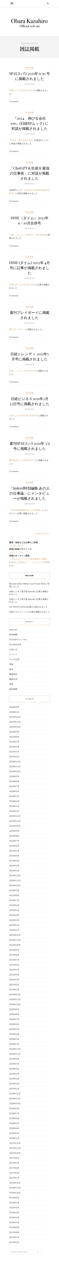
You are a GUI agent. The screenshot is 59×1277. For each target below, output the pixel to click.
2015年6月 (14, 1242)
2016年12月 (15, 1182)
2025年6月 (14, 746)
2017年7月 (14, 1163)
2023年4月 (14, 855)
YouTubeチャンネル (18, 639)
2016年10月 (15, 1192)
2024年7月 (14, 786)
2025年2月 (14, 756)
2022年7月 (14, 900)
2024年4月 (14, 801)
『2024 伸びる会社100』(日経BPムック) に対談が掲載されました (29, 123)
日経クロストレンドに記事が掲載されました (29, 611)
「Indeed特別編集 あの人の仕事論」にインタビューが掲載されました (29, 493)
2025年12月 (15, 717)
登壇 (11, 684)
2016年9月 (14, 1197)
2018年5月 (14, 1123)
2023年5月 (14, 850)
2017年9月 (14, 1158)
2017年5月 (14, 1173)
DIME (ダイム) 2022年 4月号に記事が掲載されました (29, 267)
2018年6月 (14, 1118)
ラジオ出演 (14, 659)
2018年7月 (14, 1113)
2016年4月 (14, 1217)
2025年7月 (14, 741)
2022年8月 (14, 895)
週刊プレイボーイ (17, 329)
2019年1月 (14, 1088)
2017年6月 (14, 1168)
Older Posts (42, 533)
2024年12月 (15, 761)
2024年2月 (14, 806)
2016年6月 (14, 1207)
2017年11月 (15, 1148)
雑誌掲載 (29, 67)
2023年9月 (14, 831)
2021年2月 (14, 984)
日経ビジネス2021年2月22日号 (23, 415)
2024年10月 (15, 771)
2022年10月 (15, 885)
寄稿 (11, 664)
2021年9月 (14, 950)
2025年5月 (14, 751)
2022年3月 (14, 920)
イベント (13, 654)
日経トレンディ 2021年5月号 (22, 370)
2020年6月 (14, 1024)
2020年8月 (14, 1014)
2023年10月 (15, 826)
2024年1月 (14, 811)
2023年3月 (14, 860)
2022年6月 (14, 905)
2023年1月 (14, 870)
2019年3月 (14, 1078)
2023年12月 (15, 816)
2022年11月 (15, 880)
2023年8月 (14, 836)
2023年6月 (14, 845)
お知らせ (13, 649)
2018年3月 (14, 1133)
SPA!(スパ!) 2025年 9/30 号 (21, 90)
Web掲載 (13, 634)
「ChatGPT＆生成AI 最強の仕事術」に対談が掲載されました (29, 173)
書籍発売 (13, 674)
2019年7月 (14, 1064)
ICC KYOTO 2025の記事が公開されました (28, 607)
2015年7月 (14, 1237)
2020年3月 (14, 1039)
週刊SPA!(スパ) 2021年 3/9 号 (22, 460)
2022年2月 (14, 925)
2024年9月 (14, 776)
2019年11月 (15, 1054)
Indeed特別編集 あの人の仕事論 (25, 510)
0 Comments (13, 101)
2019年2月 (14, 1083)
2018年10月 (15, 1103)
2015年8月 (14, 1232)
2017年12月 (15, 1143)
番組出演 (13, 679)
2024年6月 (14, 791)
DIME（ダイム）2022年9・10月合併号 (27, 234)
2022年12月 (15, 875)
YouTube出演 (15, 644)
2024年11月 (15, 766)
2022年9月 (14, 890)
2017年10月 (15, 1153)
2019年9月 (14, 1059)
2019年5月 (14, 1073)
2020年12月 (15, 994)
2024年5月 (14, 796)
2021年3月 (14, 979)
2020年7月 (14, 1019)
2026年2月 (14, 707)
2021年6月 (14, 964)
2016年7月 (14, 1202)
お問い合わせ (17, 545)
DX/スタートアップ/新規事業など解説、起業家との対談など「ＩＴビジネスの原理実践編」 (29, 562)
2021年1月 (14, 989)
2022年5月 (14, 910)
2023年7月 (14, 841)
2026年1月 (14, 712)
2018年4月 (14, 1128)
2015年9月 (14, 1227)
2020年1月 (14, 1044)
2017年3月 (14, 1178)
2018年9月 (14, 1108)
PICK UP (13, 630)
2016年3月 (14, 1222)
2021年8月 (14, 955)
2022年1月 (14, 930)
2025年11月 (15, 722)
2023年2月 (14, 865)
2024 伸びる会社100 (21, 140)
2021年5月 (14, 969)
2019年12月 (15, 1049)
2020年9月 (14, 1009)
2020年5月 (14, 1029)
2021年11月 (15, 940)
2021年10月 (15, 945)
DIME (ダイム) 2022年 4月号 (22, 284)
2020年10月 (15, 1004)
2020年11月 (15, 999)
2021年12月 (15, 935)
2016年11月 (15, 1187)
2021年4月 (14, 974)
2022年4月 (14, 915)
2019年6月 (14, 1068)
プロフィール (17, 552)
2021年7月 (14, 959)
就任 (11, 669)
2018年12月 (15, 1093)
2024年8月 (14, 781)
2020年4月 (14, 1034)
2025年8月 (14, 736)
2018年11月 (15, 1098)
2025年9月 (14, 732)
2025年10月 (15, 727)
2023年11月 (15, 821)
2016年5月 (14, 1212)
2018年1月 (14, 1138)
